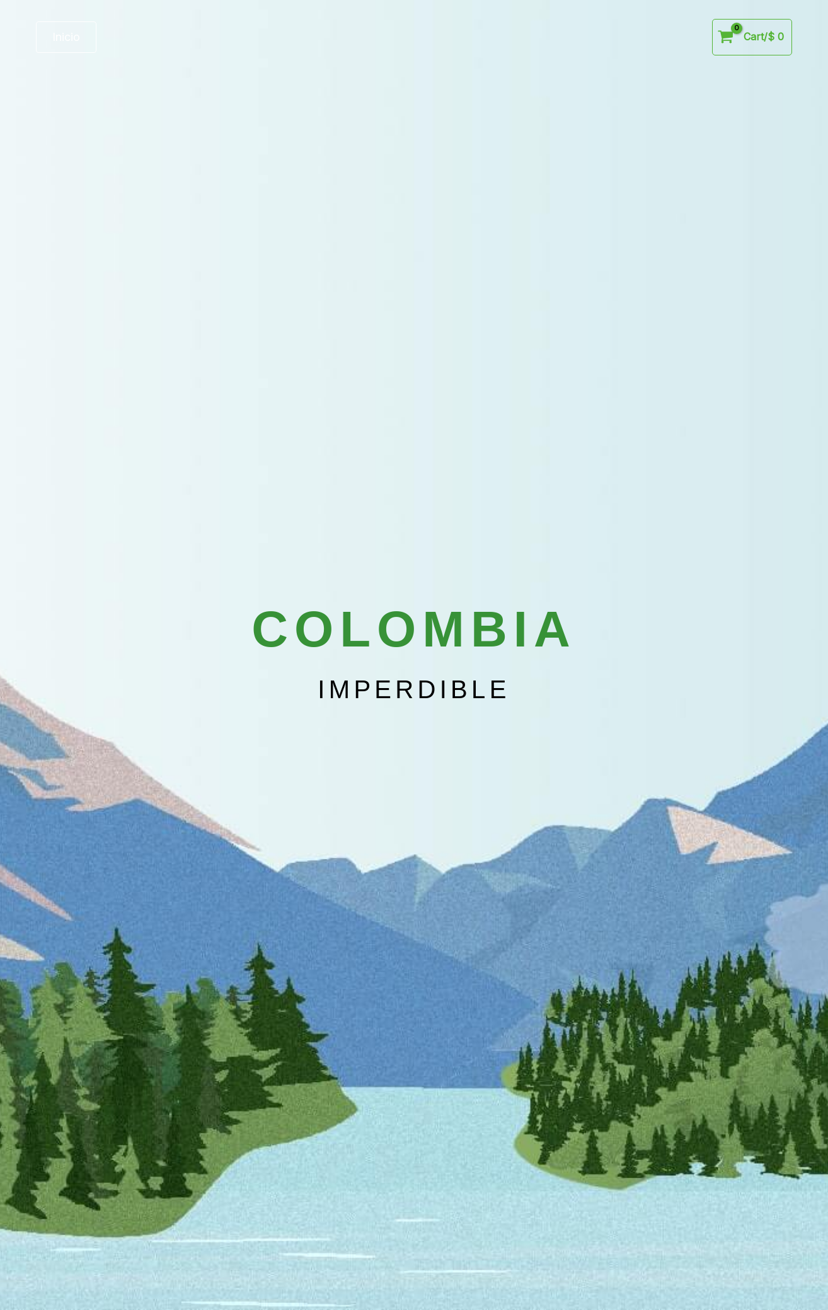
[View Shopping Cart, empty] (752, 37)
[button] (66, 37)
